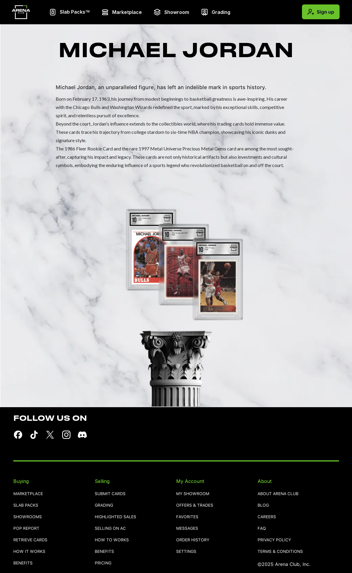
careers (267, 517)
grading (104, 505)
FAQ (262, 528)
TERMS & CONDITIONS (280, 551)
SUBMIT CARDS (110, 494)
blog (263, 505)
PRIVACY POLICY (274, 540)
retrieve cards (30, 540)
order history (192, 540)
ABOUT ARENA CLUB (278, 494)
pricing (103, 563)
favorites (187, 517)
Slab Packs (25, 505)
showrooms (27, 517)
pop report (26, 528)
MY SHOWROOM (192, 494)
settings (186, 551)
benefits (23, 563)
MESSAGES (187, 528)
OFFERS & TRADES (194, 505)
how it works (29, 551)
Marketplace (28, 494)
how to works (112, 540)
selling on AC (110, 528)
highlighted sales (115, 517)
